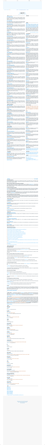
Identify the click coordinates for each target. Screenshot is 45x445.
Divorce (32, 148)
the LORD (31, 24)
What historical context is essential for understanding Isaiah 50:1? (15, 237)
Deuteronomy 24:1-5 (28, 112)
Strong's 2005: (8, 363)
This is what (27, 24)
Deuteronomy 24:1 (28, 42)
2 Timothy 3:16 (18, 251)
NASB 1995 (8, 44)
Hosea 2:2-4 (8, 280)
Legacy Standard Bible (9, 52)
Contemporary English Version (10, 73)
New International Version (10, 16)
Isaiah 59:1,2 (27, 140)
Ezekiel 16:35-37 (28, 52)
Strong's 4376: (8, 359)
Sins (37, 149)
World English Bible (9, 109)
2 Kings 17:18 (8, 282)
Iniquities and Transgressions (10, 209)
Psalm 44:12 (8, 301)
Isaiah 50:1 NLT (8, 387)
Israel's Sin (27, 23)
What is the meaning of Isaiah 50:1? (11, 228)
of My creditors (32, 25)
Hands (37, 148)
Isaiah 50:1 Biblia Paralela (10, 391)
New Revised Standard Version (10, 138)
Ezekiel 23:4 (27, 68)
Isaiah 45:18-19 (23, 249)
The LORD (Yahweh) (9, 199)
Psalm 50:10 (8, 265)
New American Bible (9, 135)
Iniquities (27, 149)
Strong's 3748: (8, 334)
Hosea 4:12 (27, 72)
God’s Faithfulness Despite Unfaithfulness (12, 218)
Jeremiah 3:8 (27, 34)
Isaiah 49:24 (28, 301)
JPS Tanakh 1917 (9, 152)
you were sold (29, 26)
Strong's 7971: (8, 342)
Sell (36, 149)
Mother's (33, 149)
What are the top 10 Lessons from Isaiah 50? (13, 238)
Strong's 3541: (8, 309)
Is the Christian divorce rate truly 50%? (12, 244)
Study (22, 14)
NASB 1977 (8, 48)
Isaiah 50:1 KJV (8, 389)
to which (29, 25)
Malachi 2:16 (27, 76)
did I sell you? (36, 25)
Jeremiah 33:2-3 (27, 249)
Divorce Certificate (9, 205)
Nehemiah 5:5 (28, 263)
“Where (35, 24)
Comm (24, 14)
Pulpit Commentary (9, 296)
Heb (26, 14)
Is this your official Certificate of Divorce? (12, 241)
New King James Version (10, 36)
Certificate (28, 148)
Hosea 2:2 (27, 38)
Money (29, 149)
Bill (26, 148)
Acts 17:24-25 (8, 266)
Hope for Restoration (9, 224)
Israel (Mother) (9, 202)
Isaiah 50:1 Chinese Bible (10, 392)
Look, (26, 26)
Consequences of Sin (9, 215)
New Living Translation (9, 20)
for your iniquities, (33, 26)
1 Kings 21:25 (27, 144)
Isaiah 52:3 (11, 301)
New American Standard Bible (10, 40)
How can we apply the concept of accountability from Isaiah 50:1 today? (15, 231)
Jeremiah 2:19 (27, 47)
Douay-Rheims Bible (9, 127)
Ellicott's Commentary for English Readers (12, 290)
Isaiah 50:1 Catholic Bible (10, 393)
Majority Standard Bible (9, 105)
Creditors (30, 148)
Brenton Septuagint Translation (10, 156)
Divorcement (35, 148)
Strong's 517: (8, 380)
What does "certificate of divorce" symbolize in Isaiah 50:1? (14, 230)
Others (35, 149)
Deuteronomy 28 (13, 192)
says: (33, 24)
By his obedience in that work (29, 158)
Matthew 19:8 (27, 80)
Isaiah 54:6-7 (26, 259)
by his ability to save (28, 157)
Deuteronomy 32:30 (28, 133)
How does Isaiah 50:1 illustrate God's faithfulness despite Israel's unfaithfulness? (16, 229)
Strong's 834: (8, 338)
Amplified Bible (8, 56)
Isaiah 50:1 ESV (8, 388)
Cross (20, 14)
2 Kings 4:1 (25, 263)
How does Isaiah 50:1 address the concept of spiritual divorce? (14, 236)
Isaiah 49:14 (22, 292)
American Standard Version (10, 69)
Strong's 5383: (8, 355)
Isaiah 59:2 (8, 272)
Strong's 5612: (8, 330)
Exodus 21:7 (27, 127)
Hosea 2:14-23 (11, 281)
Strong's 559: (8, 317)
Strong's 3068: (8, 313)
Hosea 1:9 (27, 61)
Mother (31, 149)
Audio (19, 14)
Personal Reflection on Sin (10, 221)
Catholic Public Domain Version (10, 131)
